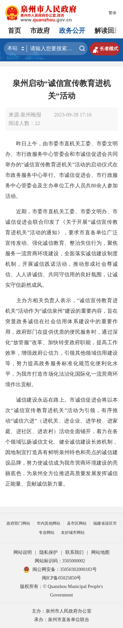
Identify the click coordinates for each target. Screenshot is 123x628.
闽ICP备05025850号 (61, 578)
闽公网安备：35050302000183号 (60, 569)
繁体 (112, 12)
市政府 (40, 30)
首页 (14, 30)
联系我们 (74, 552)
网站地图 (100, 552)
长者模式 (104, 49)
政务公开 (72, 30)
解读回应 (107, 30)
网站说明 (22, 552)
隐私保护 (48, 552)
